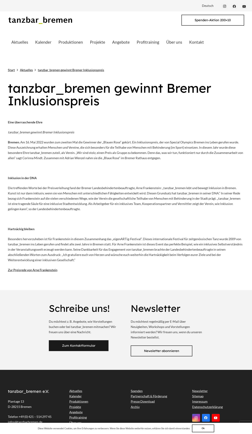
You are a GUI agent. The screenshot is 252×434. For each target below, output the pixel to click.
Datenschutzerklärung (207, 407)
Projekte (75, 407)
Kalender (75, 396)
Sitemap (198, 396)
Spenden (137, 391)
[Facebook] (234, 6)
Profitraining (78, 417)
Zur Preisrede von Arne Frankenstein (32, 270)
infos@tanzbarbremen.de (25, 422)
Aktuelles (75, 391)
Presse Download (143, 401)
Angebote (76, 412)
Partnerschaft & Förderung (149, 396)
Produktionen (78, 401)
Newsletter (200, 391)
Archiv (135, 407)
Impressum (200, 401)
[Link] (40, 20)
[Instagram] (224, 6)
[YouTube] (244, 6)
